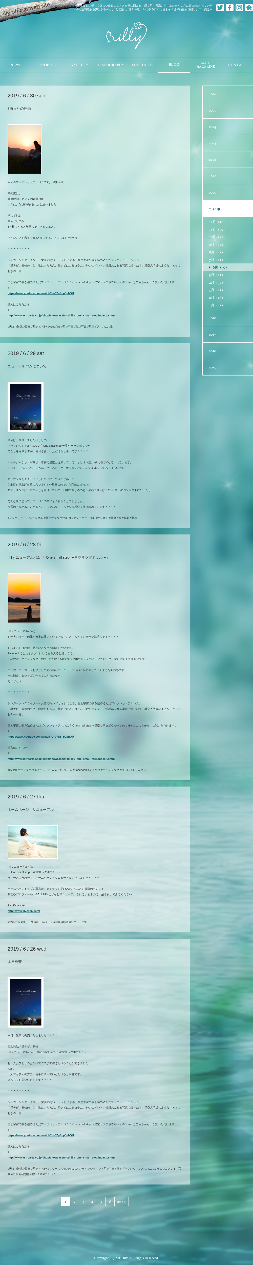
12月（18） (218, 222)
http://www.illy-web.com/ (24, 910)
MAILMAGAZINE (205, 65)
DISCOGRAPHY (111, 65)
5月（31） (217, 275)
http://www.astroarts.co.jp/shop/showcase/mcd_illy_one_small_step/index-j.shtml (61, 315)
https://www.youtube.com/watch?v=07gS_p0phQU (41, 293)
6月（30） (221, 267)
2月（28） (217, 297)
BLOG (174, 64)
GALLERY (79, 65)
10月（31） (218, 237)
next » (121, 1201)
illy (126, 35)
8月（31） (217, 252)
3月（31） (217, 290)
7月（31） (217, 259)
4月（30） (217, 282)
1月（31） (217, 305)
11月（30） (218, 229)
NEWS (15, 65)
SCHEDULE (142, 65)
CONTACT (237, 65)
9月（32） (217, 244)
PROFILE (47, 65)
